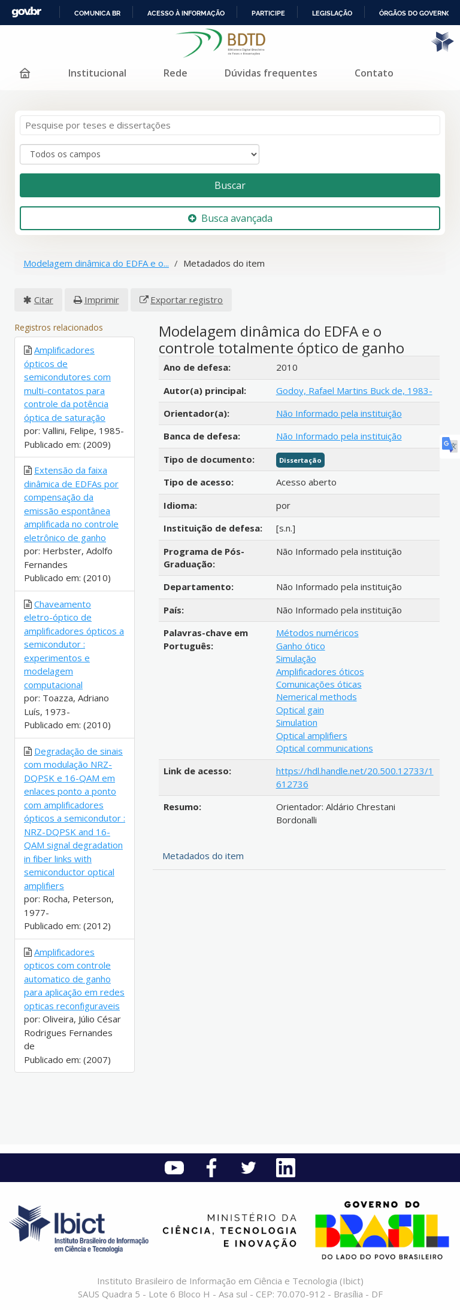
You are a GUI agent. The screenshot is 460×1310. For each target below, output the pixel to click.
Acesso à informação (186, 13)
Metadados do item (203, 856)
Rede (175, 73)
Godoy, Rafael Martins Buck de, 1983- (354, 390)
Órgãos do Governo (415, 13)
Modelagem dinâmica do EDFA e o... (96, 263)
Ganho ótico (300, 646)
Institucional (97, 73)
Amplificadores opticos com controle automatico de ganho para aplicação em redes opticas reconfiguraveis (74, 979)
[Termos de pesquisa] (230, 125)
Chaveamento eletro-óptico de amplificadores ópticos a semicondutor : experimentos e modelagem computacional (74, 644)
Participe (268, 13)
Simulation (296, 722)
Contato (374, 73)
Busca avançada (230, 218)
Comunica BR (97, 13)
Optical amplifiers (311, 735)
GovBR (26, 12)
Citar (43, 300)
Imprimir (101, 300)
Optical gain (300, 710)
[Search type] (139, 154)
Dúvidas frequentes (271, 73)
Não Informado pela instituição (339, 413)
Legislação (332, 13)
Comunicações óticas (319, 684)
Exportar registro (186, 300)
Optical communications (324, 748)
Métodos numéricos (317, 633)
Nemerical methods (316, 697)
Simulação (296, 658)
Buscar (230, 185)
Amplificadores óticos (320, 671)
